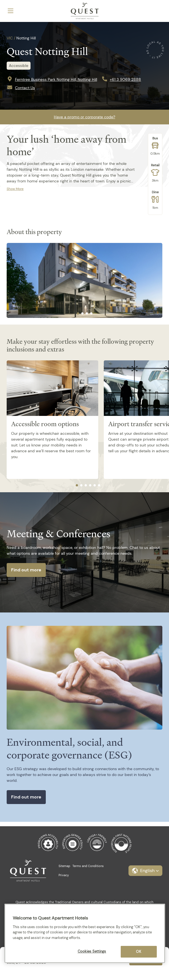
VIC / (11, 38)
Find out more (26, 570)
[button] (145, 871)
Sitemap (64, 866)
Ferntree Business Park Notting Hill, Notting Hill (56, 79)
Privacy (64, 875)
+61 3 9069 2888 (125, 79)
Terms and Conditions (88, 866)
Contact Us (25, 87)
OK (138, 951)
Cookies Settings (92, 951)
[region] (84, 933)
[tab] (78, 313)
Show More (15, 189)
